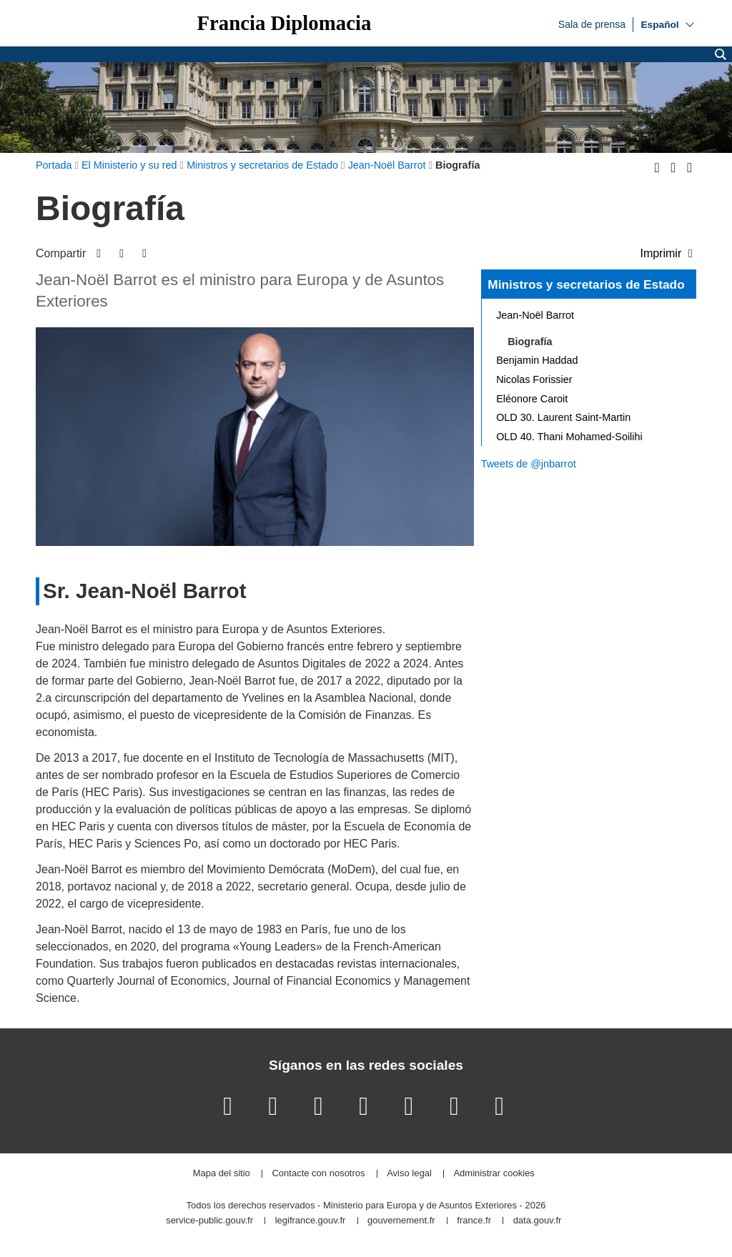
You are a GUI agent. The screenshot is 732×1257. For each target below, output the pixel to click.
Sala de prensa (591, 23)
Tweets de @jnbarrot (528, 463)
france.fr (474, 1221)
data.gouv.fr (537, 1221)
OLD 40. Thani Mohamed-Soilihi (569, 436)
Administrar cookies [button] (493, 1174)
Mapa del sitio (221, 1174)
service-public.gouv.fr (209, 1221)
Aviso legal (409, 1174)
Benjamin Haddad (537, 360)
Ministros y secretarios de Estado (586, 284)
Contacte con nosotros (318, 1174)
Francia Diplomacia (284, 23)
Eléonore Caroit (532, 398)
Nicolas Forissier (534, 379)
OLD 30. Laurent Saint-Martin (563, 417)
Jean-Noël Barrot (535, 315)
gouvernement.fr (401, 1221)
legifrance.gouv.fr (310, 1221)
